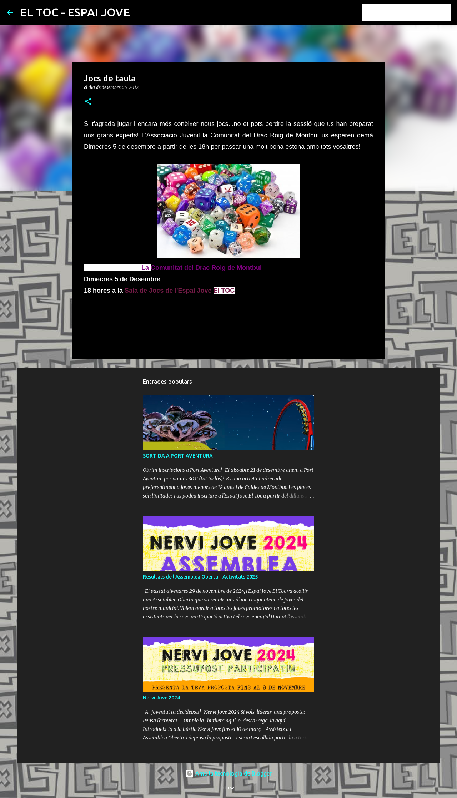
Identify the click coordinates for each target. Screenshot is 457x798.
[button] (88, 102)
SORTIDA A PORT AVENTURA (178, 456)
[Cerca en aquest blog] (413, 12)
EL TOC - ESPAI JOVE (75, 12)
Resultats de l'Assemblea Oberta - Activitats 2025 (200, 577)
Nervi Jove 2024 (161, 698)
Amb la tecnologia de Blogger (228, 773)
